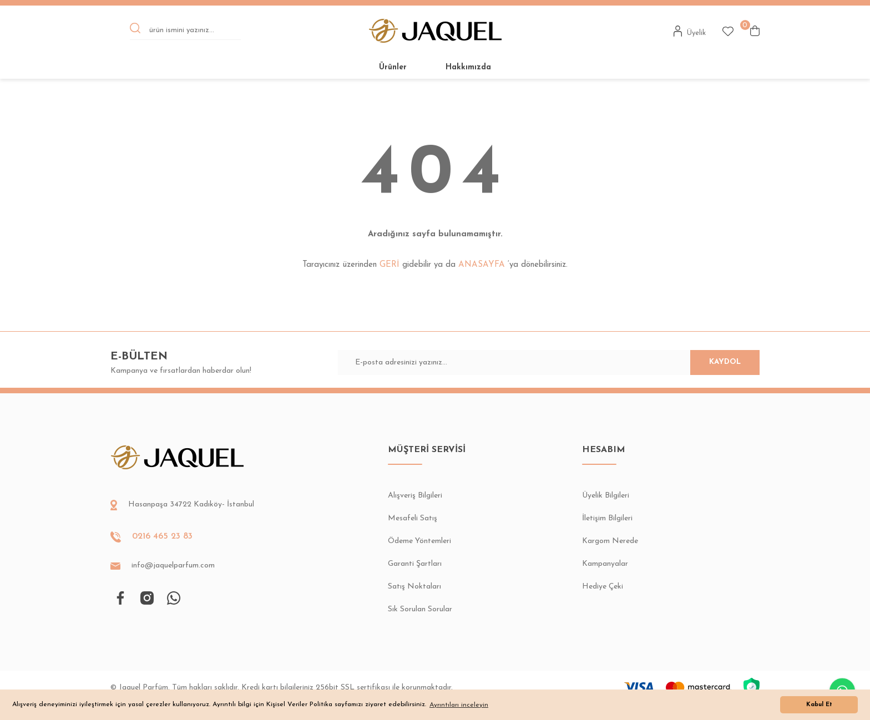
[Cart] (755, 31)
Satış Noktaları (414, 586)
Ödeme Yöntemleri (419, 541)
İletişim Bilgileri (607, 518)
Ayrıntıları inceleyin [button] (458, 705)
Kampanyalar (605, 564)
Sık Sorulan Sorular (420, 609)
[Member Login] (690, 31)
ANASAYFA (481, 265)
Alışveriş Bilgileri (415, 495)
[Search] (185, 31)
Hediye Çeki (602, 586)
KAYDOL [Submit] (712, 362)
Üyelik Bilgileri (605, 495)
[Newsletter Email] (549, 362)
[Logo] (435, 31)
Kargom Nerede (610, 541)
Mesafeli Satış (412, 518)
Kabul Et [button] (819, 705)
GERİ (389, 265)
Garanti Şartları (415, 564)
